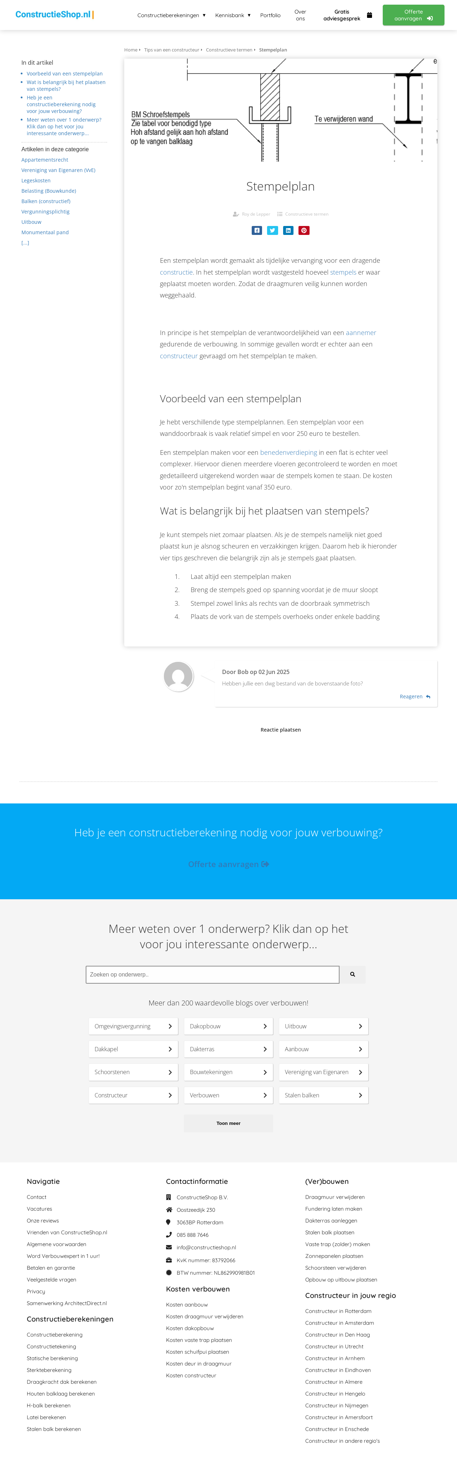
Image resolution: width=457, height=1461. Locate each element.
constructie (176, 272)
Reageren (415, 696)
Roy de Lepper (256, 214)
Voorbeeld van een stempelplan (65, 73)
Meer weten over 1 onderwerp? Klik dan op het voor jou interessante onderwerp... (64, 126)
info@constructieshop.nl (206, 1247)
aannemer (361, 332)
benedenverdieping (288, 452)
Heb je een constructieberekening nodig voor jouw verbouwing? (61, 104)
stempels (343, 272)
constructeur (179, 355)
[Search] (353, 975)
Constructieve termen (306, 214)
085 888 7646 (193, 1234)
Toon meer (228, 1123)
